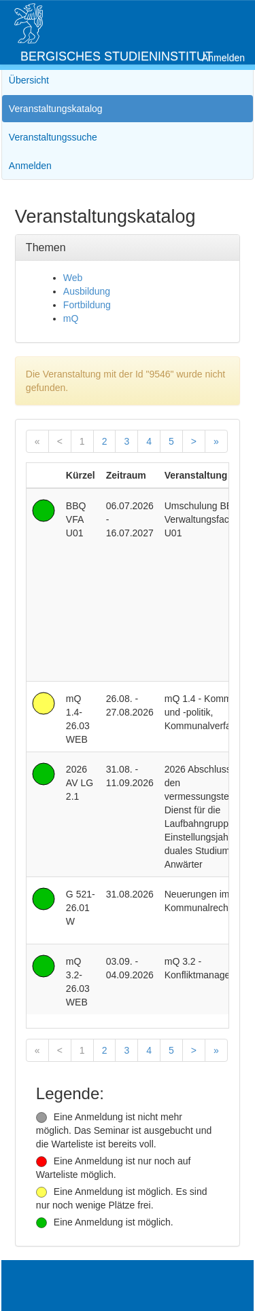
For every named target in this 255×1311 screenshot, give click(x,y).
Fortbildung (87, 304)
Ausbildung (86, 291)
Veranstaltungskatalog (56, 108)
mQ (71, 318)
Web (73, 277)
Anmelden (223, 57)
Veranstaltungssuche (53, 137)
